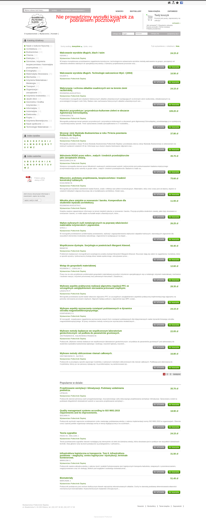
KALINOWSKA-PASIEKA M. (86, 336)
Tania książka (154, 11)
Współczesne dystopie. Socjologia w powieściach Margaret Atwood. (95, 245)
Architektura (31, 49)
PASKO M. (64, 436)
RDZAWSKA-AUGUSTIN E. (70, 93)
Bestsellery (135, 11)
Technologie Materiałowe (37, 127)
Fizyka (29, 117)
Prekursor (108, 517)
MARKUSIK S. (65, 460)
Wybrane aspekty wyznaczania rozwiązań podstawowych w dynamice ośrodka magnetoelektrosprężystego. (96, 309)
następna (176, 374)
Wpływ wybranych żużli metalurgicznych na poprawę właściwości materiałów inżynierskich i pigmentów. (94, 224)
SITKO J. (63, 228)
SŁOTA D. (80, 356)
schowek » (176, 23)
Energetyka (31, 71)
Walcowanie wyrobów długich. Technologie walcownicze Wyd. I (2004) (96, 73)
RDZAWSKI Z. (65, 268)
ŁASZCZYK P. (65, 291)
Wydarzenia (44, 34)
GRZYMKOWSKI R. (67, 356)
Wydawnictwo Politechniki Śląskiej (73, 58)
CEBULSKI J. (77, 268)
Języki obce (31, 99)
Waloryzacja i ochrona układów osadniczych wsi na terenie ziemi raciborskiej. (93, 89)
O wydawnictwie (30, 34)
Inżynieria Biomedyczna (37, 120)
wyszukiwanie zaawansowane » (73, 10)
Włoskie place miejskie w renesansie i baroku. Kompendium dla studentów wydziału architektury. (93, 201)
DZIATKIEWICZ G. (67, 313)
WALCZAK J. (74, 436)
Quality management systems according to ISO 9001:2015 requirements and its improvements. (90, 411)
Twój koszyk (161, 15)
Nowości (119, 11)
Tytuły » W (65, 40)
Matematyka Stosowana (37, 74)
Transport (30, 86)
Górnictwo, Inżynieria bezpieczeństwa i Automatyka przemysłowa (39, 64)
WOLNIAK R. (65, 415)
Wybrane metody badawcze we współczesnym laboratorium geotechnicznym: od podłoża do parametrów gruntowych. (91, 332)
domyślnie (77, 46)
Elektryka (30, 58)
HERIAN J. (64, 55)
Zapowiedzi (172, 11)
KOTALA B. (74, 138)
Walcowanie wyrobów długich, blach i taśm (82, 52)
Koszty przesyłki (152, 27)
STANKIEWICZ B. (67, 116)
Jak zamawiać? (151, 25)
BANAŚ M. (64, 248)
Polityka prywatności (153, 29)
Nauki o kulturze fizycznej (37, 46)
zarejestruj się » (173, 34)
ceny (90, 46)
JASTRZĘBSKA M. (67, 336)
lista (177, 46)
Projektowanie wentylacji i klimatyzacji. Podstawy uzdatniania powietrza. (92, 389)
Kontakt (54, 34)
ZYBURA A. (64, 138)
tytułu (86, 46)
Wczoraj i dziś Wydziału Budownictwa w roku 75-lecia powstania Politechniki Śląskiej (93, 134)
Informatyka (31, 108)
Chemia (29, 55)
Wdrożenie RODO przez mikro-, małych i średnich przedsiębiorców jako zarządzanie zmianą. (94, 156)
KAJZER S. (64, 76)
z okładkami (170, 46)
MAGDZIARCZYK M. (68, 160)
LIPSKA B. (64, 393)
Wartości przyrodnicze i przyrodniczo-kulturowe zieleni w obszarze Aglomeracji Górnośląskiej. (94, 111)
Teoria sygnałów (68, 433)
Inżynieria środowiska (36, 96)
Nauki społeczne (33, 124)
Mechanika (31, 77)
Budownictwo (32, 52)
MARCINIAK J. (65, 481)
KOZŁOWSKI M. (66, 183)
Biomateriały (66, 478)
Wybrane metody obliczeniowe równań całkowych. (86, 353)
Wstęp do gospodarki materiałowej (78, 265)
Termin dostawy (164, 27)
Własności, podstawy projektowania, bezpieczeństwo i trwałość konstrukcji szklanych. (93, 179)
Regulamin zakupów (166, 25)
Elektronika (31, 114)
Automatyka (31, 111)
